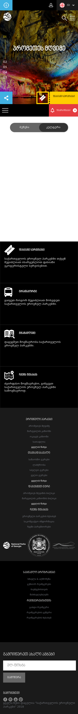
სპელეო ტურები (39, 470)
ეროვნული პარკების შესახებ (39, 516)
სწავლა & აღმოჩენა (39, 579)
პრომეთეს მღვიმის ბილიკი (39, 493)
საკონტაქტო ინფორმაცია (39, 521)
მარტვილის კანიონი (39, 431)
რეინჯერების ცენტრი (39, 612)
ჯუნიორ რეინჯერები (39, 584)
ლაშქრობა (39, 465)
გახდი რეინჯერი (39, 607)
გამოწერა (14, 677)
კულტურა (53, 127)
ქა (65, 5)
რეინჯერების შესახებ (39, 617)
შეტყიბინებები (67, 110)
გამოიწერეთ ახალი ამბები (29, 654)
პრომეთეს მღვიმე (39, 426)
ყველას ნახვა (39, 447)
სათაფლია (39, 442)
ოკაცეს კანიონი (39, 436)
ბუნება (24, 127)
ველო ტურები (39, 475)
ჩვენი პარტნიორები (39, 527)
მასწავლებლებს (39, 594)
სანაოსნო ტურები (39, 459)
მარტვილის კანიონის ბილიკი (39, 498)
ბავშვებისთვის (39, 589)
